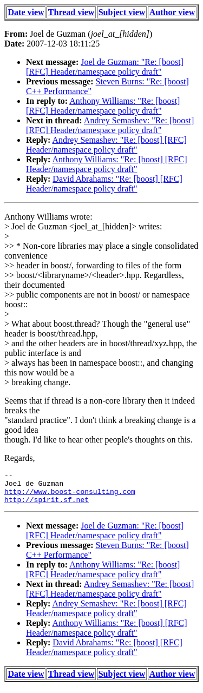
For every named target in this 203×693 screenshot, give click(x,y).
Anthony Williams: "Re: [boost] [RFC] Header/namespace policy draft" (103, 105)
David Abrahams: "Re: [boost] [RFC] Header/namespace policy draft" (104, 183)
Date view (26, 12)
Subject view (122, 12)
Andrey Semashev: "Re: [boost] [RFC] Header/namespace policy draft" (110, 125)
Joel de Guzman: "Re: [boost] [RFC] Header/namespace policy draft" (105, 66)
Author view (172, 12)
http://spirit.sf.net (46, 506)
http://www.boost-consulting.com (69, 496)
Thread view (71, 12)
